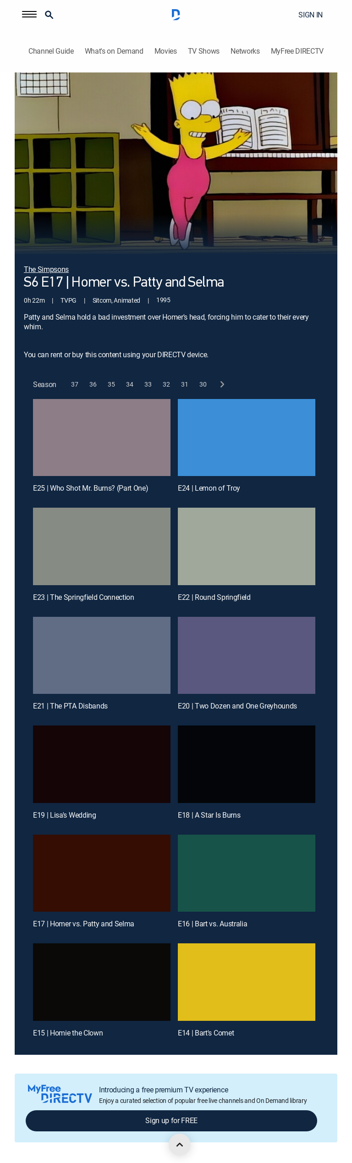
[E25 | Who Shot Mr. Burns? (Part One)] (101, 437)
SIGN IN (310, 15)
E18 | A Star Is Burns (209, 815)
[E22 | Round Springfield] (246, 546)
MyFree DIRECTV (297, 51)
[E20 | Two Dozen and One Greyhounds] (246, 655)
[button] (29, 14)
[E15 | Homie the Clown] (101, 982)
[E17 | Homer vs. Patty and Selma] (101, 873)
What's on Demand (114, 51)
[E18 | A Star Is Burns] (246, 764)
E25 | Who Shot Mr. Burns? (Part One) (90, 488)
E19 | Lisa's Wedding (64, 815)
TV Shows (204, 51)
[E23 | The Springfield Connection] (101, 546)
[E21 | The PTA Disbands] (101, 655)
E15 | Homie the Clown (68, 1033)
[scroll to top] (179, 1144)
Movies (165, 51)
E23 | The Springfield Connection (83, 597)
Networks (245, 51)
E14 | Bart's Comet (206, 1033)
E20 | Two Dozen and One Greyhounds (237, 706)
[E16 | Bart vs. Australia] (246, 873)
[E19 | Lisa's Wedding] (101, 764)
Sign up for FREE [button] (171, 1120)
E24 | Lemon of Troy (209, 488)
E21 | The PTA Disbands (70, 706)
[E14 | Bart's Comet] (246, 982)
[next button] (221, 384)
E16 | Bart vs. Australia (212, 924)
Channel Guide (51, 51)
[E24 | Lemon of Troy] (246, 437)
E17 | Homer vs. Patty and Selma (83, 924)
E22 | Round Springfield (214, 597)
